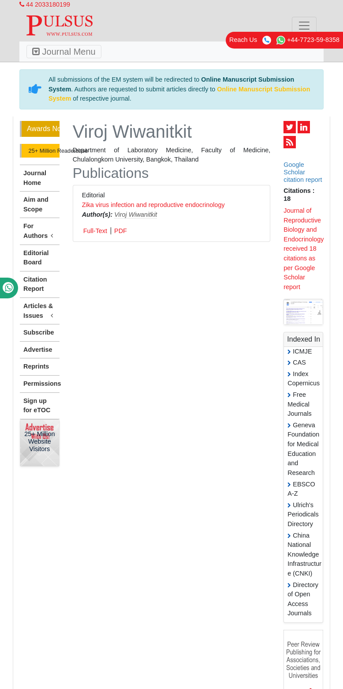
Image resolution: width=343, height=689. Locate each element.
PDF (120, 230)
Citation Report (35, 284)
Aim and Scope (35, 204)
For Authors (39, 231)
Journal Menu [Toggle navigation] (64, 51)
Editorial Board (36, 257)
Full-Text (95, 230)
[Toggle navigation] (304, 25)
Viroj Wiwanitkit (135, 214)
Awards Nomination (43, 128)
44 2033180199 (44, 4)
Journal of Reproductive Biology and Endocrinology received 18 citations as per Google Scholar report (303, 248)
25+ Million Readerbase (43, 150)
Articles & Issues (39, 311)
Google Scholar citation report (302, 172)
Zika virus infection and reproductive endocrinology (153, 204)
